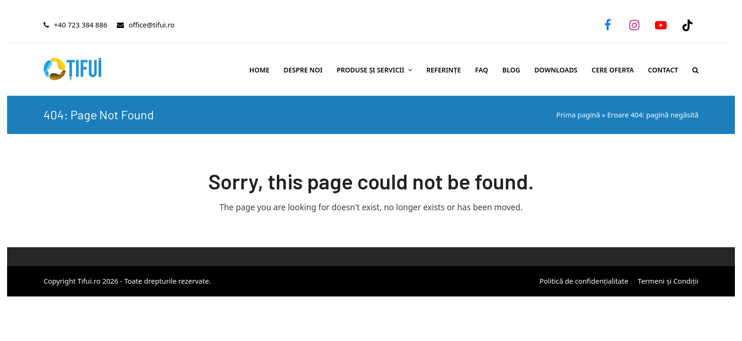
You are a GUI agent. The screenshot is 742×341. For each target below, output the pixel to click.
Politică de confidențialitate (583, 281)
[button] (695, 69)
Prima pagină (578, 114)
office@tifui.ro (152, 24)
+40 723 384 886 (80, 24)
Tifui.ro (89, 281)
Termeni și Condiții (668, 281)
